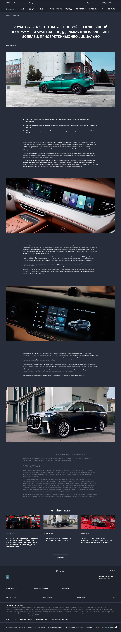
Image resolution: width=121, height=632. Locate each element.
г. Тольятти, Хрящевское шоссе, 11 (32, 3)
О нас (103, 9)
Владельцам (93, 9)
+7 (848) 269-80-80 (104, 578)
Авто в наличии (69, 9)
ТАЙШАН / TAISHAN (56, 9)
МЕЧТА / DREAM (31, 9)
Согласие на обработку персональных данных (79, 627)
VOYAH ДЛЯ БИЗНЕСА (41, 588)
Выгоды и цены (41, 619)
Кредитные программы (23, 619)
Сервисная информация (60, 619)
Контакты (111, 9)
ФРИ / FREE (22, 9)
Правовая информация (55, 627)
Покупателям (81, 9)
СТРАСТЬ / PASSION (42, 9)
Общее (8, 619)
